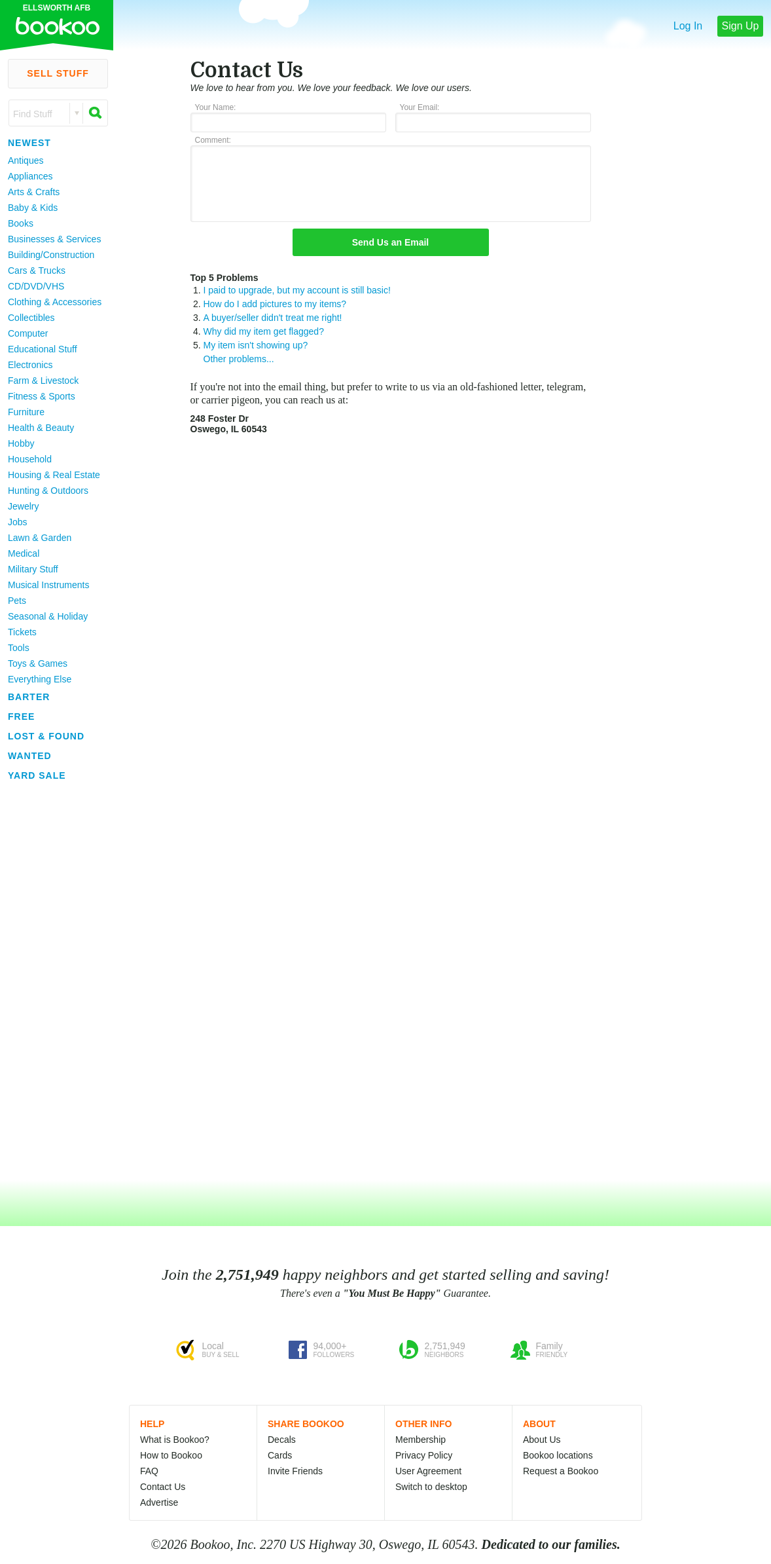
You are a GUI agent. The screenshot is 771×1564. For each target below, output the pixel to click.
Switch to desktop (431, 1486)
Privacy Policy (423, 1455)
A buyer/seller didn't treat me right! (273, 317)
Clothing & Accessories (54, 302)
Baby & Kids (33, 207)
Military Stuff (33, 569)
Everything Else (39, 679)
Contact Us (162, 1486)
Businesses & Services (54, 239)
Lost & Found (46, 736)
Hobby (21, 443)
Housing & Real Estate (54, 475)
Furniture (26, 412)
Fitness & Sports (41, 396)
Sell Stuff (58, 73)
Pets (17, 600)
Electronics (30, 365)
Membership (420, 1439)
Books (20, 223)
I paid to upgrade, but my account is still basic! (297, 290)
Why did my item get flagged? (264, 331)
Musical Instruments (48, 585)
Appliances (30, 176)
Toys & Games (37, 663)
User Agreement (428, 1471)
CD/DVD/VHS (36, 286)
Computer (28, 333)
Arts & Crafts (34, 192)
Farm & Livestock (43, 380)
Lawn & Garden (39, 537)
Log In (687, 25)
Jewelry (23, 506)
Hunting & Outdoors (48, 490)
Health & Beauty (41, 427)
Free (21, 716)
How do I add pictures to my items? (275, 304)
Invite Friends (295, 1471)
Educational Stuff (42, 349)
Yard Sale (37, 775)
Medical (23, 553)
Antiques (25, 160)
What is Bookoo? (174, 1439)
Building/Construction (51, 255)
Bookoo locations (558, 1455)
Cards (280, 1455)
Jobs (17, 522)
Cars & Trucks (36, 270)
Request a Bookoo (560, 1471)
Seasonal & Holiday (48, 616)
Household (30, 459)
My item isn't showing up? (256, 345)
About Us (542, 1439)
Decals (282, 1439)
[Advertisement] (52, 981)
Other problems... (239, 359)
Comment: (213, 140)
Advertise (159, 1502)
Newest (29, 143)
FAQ (149, 1471)
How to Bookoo (171, 1455)
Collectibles (31, 317)
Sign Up (740, 25)
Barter (29, 697)
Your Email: (420, 107)
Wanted (30, 756)
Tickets (22, 632)
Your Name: (215, 107)
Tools (18, 647)
